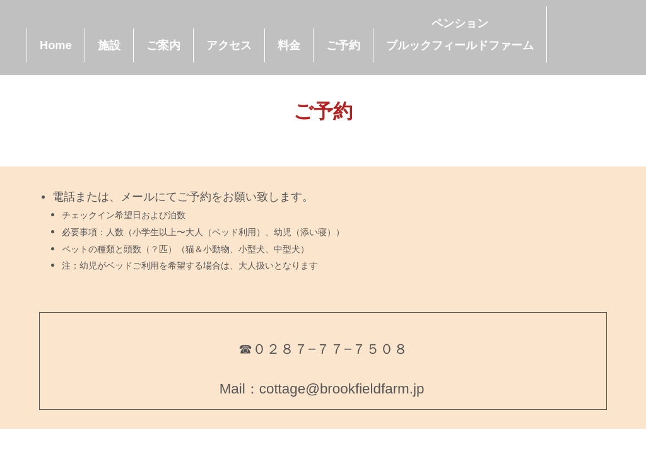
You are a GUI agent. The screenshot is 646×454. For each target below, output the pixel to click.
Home (56, 45)
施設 (109, 45)
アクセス (229, 45)
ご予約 (343, 45)
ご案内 (163, 45)
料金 (289, 45)
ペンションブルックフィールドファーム (460, 34)
